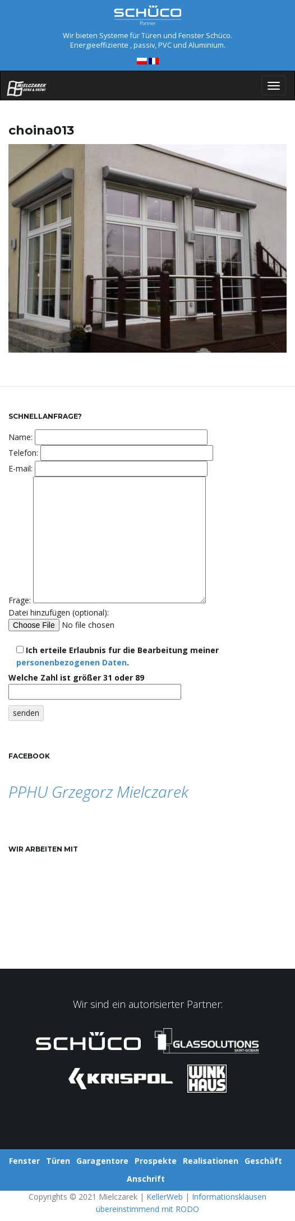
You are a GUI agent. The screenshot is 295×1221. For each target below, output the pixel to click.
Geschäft (263, 1160)
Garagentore (102, 1160)
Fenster (24, 1160)
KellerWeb (164, 1196)
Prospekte (156, 1160)
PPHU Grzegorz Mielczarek (98, 791)
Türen (58, 1160)
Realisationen (210, 1160)
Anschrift (146, 1178)
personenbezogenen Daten (71, 662)
